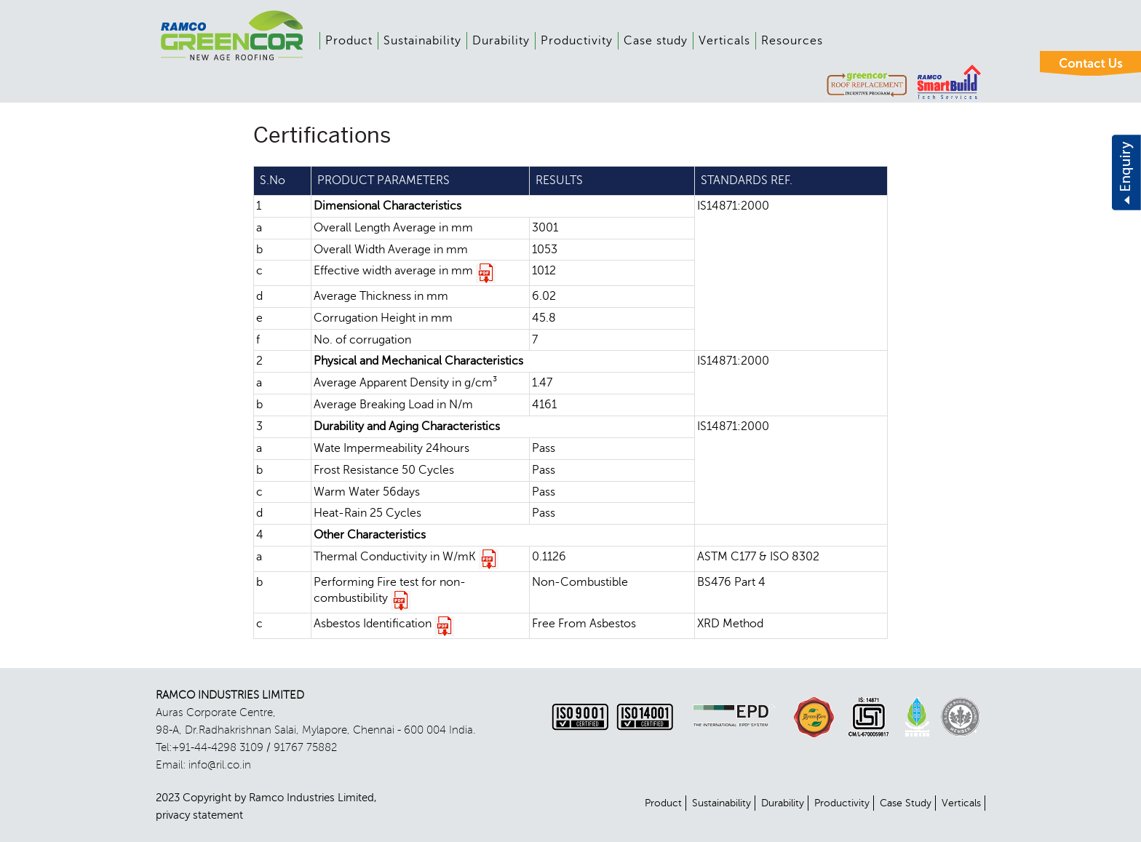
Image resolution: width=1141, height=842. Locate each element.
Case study (656, 40)
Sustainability (422, 40)
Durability (501, 40)
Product (349, 40)
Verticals (724, 40)
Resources (792, 40)
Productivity (577, 40)
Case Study (905, 803)
